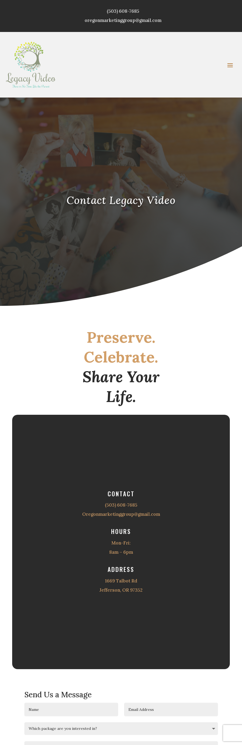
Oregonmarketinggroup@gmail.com (121, 514)
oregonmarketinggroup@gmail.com (123, 20)
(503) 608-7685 (123, 11)
